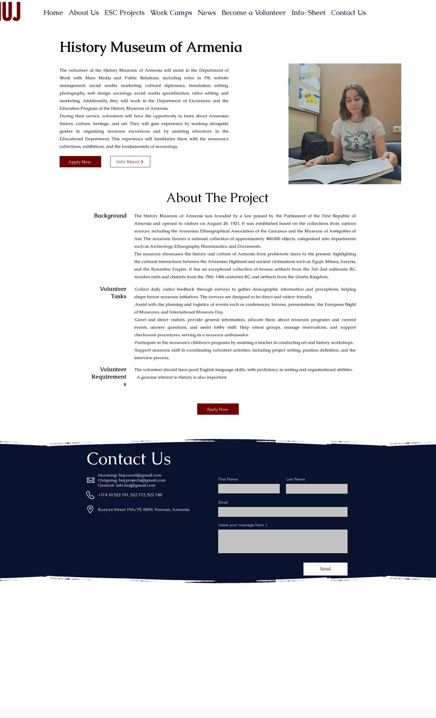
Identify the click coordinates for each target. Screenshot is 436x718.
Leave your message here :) (242, 525)
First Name (228, 479)
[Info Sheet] (130, 161)
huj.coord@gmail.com (140, 475)
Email (223, 502)
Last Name (295, 479)
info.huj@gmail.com (135, 485)
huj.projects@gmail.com (142, 480)
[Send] (325, 569)
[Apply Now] (80, 161)
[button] (345, 123)
